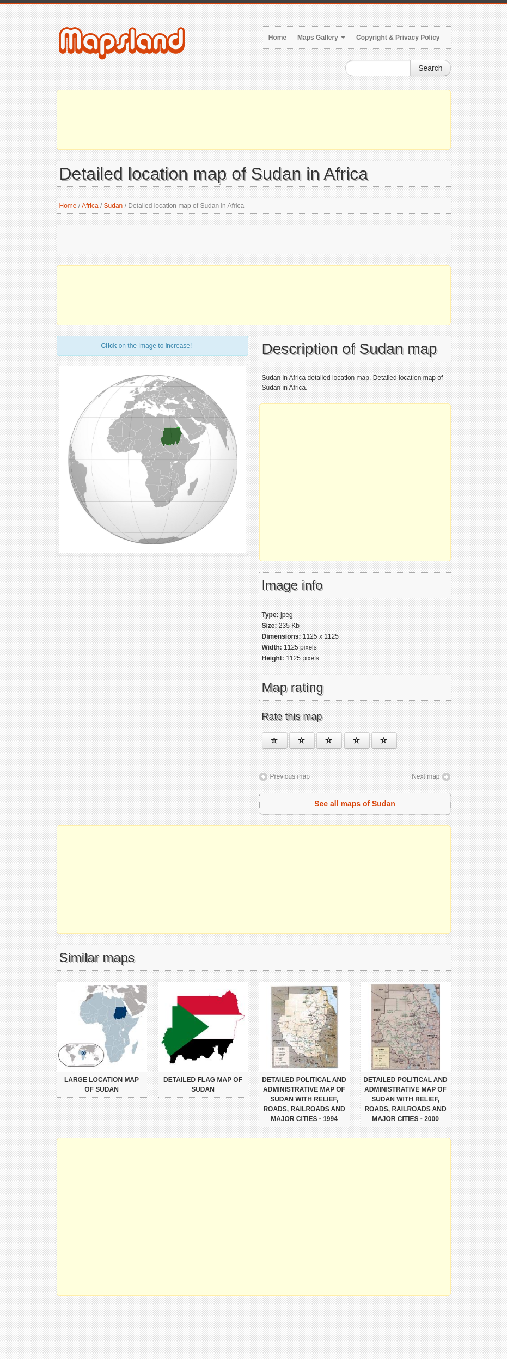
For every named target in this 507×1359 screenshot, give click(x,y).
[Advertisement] (253, 120)
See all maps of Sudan (354, 803)
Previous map (290, 776)
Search (430, 68)
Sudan (113, 206)
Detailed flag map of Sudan (202, 1084)
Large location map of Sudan (101, 1084)
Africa (90, 206)
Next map (425, 776)
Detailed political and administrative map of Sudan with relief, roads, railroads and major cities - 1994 (304, 1099)
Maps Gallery (321, 37)
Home (277, 37)
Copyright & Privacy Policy (397, 37)
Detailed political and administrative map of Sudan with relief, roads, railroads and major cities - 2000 (405, 1099)
